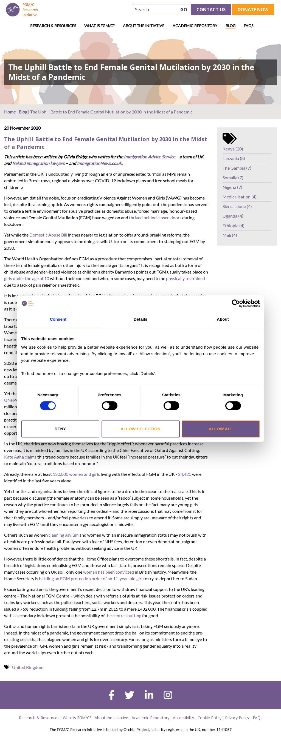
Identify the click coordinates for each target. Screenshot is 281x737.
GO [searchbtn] (183, 10)
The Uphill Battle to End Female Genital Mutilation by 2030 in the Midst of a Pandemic (105, 142)
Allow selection (141, 428)
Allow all (221, 428)
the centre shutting (123, 615)
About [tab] (223, 319)
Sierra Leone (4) (237, 206)
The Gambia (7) (237, 167)
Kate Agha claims (20, 456)
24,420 (184, 474)
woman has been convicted (108, 571)
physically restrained (185, 278)
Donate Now (253, 10)
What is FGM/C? (99, 25)
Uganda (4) (233, 215)
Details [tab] (140, 319)
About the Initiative (143, 25)
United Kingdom (27, 667)
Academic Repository (195, 25)
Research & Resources (53, 25)
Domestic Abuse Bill (48, 234)
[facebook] (111, 696)
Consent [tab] (58, 319)
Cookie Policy (209, 717)
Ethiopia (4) (234, 225)
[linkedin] (149, 696)
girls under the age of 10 (26, 278)
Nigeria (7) (232, 187)
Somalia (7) (233, 177)
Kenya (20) (233, 148)
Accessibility (183, 717)
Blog (230, 25)
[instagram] (168, 696)
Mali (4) (230, 235)
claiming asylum (63, 534)
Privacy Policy (237, 717)
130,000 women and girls (76, 474)
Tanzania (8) (234, 158)
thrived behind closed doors (155, 217)
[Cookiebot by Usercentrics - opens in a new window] (236, 303)
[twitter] (129, 696)
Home (10, 111)
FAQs (248, 25)
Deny (60, 428)
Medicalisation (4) (240, 196)
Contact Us (211, 10)
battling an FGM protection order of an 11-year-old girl (90, 578)
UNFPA (11, 400)
